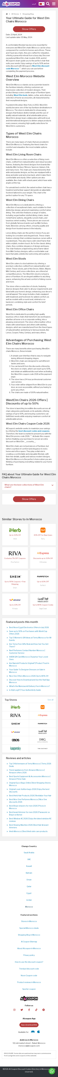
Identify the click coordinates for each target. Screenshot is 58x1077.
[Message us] (52, 1071)
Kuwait (29, 866)
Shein (15, 588)
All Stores (15, 14)
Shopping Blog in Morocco (29, 935)
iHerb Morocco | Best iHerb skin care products (28, 831)
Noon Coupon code (29, 976)
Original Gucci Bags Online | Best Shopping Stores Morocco (30, 784)
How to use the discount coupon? (29, 962)
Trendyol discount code (29, 969)
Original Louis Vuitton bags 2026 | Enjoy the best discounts (29, 790)
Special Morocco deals (29, 928)
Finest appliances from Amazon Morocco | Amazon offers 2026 (27, 771)
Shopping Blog (28, 14)
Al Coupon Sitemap (29, 942)
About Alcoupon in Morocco (29, 948)
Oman (29, 880)
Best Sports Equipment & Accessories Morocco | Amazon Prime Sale (29, 777)
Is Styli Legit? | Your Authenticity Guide (25, 690)
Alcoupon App (29, 1019)
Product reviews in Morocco (29, 982)
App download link (29, 1025)
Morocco (29, 907)
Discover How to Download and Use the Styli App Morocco (29, 681)
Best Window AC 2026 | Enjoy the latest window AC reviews (30, 820)
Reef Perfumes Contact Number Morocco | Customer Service (27, 651)
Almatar (15, 609)
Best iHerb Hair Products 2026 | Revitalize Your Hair (30, 796)
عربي (34, 4)
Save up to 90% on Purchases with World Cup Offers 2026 (28, 632)
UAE (29, 859)
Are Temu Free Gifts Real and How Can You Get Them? (28, 645)
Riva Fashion (15, 562)
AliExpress (43, 562)
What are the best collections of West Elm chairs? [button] (29, 486)
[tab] (29, 486)
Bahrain (29, 873)
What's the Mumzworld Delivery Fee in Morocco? (29, 686)
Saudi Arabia (29, 853)
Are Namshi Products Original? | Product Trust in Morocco (29, 664)
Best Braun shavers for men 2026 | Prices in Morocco (27, 807)
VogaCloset (43, 609)
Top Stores (11, 699)
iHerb (15, 539)
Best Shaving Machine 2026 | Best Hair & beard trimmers (28, 826)
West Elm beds (20, 95)
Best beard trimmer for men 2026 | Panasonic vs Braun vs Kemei (29, 813)
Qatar (29, 886)
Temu (43, 539)
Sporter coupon (29, 989)
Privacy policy (29, 955)
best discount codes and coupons (34, 431)
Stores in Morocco (29, 921)
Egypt (29, 893)
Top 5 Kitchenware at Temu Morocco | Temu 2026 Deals (30, 765)
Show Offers (29, 29)
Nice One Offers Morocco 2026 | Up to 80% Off (28, 676)
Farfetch (43, 585)
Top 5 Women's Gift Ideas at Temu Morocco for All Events (30, 639)
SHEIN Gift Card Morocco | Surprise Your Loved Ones (28, 658)
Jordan (29, 900)
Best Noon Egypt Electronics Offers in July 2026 (29, 627)
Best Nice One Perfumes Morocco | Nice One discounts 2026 (28, 800)
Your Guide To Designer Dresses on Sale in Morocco (27, 671)
